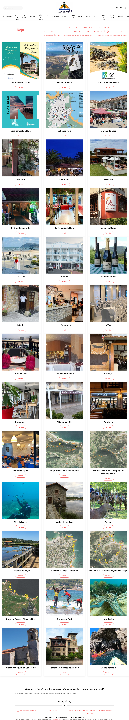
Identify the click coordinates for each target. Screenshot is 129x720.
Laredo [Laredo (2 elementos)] (59, 31)
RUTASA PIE (73, 17)
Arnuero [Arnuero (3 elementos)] (62, 28)
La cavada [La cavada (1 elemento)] (56, 31)
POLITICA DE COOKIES (61, 717)
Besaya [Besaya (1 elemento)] (65, 28)
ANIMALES (65, 17)
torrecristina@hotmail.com (26, 711)
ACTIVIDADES (55, 17)
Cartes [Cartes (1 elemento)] (97, 28)
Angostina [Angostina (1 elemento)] (57, 28)
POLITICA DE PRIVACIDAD (77, 717)
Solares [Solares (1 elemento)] (99, 35)
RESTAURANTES (7, 17)
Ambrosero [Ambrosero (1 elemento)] (48, 28)
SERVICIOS (32, 17)
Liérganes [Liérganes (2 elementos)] (67, 31)
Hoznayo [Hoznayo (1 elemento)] (48, 31)
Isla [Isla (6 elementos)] (52, 32)
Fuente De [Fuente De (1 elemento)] (123, 28)
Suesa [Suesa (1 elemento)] (103, 35)
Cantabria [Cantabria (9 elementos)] (87, 28)
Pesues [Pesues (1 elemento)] (111, 31)
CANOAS (80, 17)
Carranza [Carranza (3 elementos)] (93, 28)
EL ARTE (47, 17)
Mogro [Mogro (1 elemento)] (102, 31)
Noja (20, 29)
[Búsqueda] (13, 8)
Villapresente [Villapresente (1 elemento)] (119, 35)
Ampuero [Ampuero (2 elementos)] (53, 28)
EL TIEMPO (24, 17)
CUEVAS (96, 17)
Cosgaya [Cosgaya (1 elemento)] (119, 28)
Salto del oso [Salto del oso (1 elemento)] (50, 35)
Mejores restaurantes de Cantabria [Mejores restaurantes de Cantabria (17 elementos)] (85, 31)
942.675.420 (51, 711)
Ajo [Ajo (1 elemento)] (44, 28)
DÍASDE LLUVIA (41, 17)
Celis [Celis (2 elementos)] (108, 28)
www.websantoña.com (56, 719)
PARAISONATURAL (112, 17)
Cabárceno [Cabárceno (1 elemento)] (80, 28)
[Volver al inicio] (64, 8)
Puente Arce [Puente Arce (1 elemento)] (118, 31)
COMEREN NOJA (17, 17)
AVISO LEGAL (48, 717)
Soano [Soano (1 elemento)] (94, 35)
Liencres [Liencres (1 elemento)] (63, 31)
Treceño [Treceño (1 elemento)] (111, 35)
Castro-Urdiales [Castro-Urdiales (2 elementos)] (103, 28)
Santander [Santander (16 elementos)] (58, 35)
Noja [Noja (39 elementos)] (106, 31)
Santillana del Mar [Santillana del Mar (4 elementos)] (68, 35)
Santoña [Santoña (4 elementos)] (76, 35)
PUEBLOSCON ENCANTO (103, 17)
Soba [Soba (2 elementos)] (97, 35)
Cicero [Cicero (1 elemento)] (111, 28)
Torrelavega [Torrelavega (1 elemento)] (106, 35)
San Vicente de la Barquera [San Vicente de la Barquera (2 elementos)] (85, 35)
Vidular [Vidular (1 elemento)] (114, 35)
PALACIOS (120, 17)
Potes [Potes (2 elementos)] (114, 31)
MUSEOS (88, 17)
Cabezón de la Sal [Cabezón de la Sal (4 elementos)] (73, 28)
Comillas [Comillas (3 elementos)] (115, 28)
